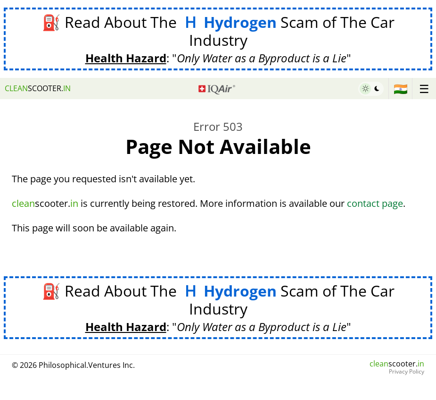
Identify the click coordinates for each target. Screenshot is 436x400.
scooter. (38, 88)
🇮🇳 (401, 88)
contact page (375, 203)
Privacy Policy (406, 371)
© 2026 (73, 365)
